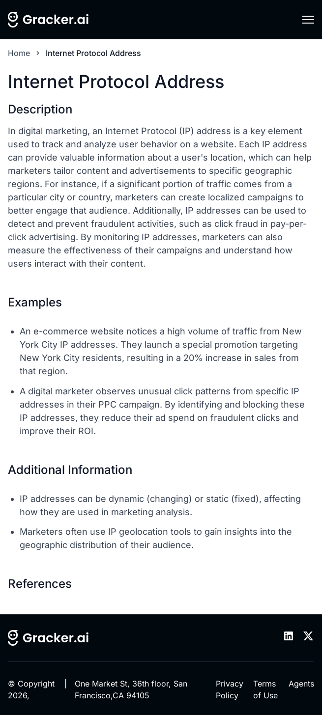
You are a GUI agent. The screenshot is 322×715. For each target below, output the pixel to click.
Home (19, 53)
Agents (301, 683)
